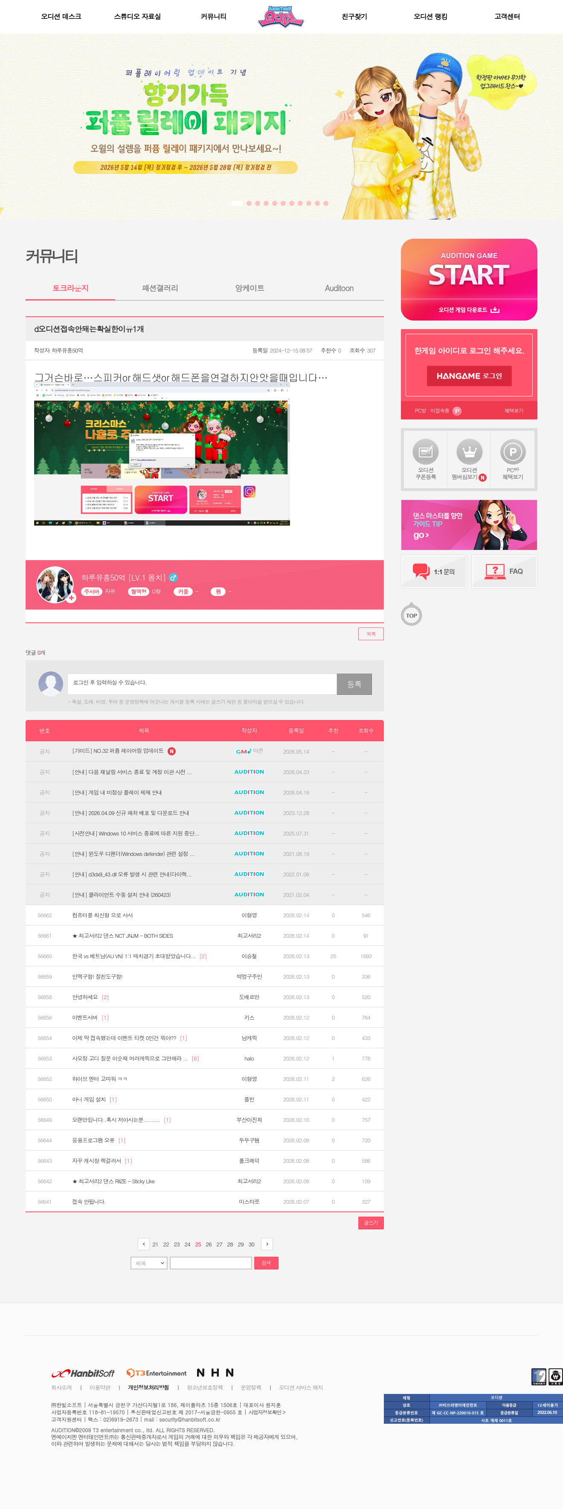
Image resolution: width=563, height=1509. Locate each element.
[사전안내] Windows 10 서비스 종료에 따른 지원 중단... (135, 833)
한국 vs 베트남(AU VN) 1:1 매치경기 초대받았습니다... (139, 956)
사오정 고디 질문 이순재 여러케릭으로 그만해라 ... (135, 1058)
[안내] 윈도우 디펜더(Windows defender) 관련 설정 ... (133, 853)
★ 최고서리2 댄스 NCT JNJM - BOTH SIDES (122, 935)
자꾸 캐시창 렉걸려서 (102, 1160)
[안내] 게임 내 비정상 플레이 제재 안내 (117, 792)
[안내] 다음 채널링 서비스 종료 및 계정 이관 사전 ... (132, 772)
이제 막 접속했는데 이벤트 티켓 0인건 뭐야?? (129, 1038)
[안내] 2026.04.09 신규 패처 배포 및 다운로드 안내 (130, 812)
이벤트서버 (90, 1017)
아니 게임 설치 (94, 1099)
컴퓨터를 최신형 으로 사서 (102, 915)
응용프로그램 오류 (98, 1140)
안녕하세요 (90, 997)
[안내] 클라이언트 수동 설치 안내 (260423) (121, 894)
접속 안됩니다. (89, 1201)
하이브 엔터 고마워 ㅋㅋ (100, 1078)
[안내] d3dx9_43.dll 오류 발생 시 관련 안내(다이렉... (132, 874)
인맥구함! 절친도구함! (97, 976)
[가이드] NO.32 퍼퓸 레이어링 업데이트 (124, 751)
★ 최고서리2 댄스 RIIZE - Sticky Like (113, 1181)
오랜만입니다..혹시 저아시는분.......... (121, 1119)
